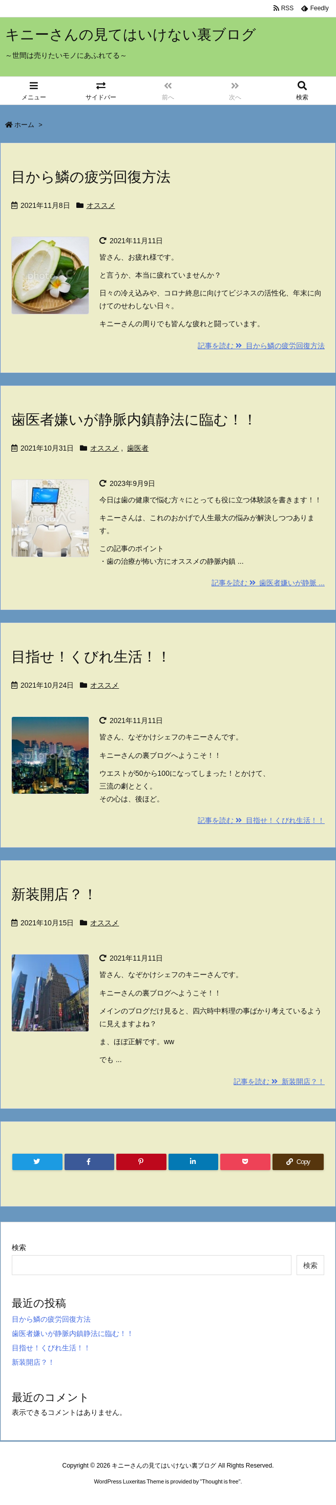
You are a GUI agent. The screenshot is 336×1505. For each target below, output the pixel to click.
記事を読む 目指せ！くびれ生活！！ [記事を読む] (261, 820)
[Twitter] (37, 1162)
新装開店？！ (54, 894)
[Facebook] (90, 1162)
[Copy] (298, 1162)
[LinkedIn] (194, 1162)
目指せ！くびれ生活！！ (91, 657)
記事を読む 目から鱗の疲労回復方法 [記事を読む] (261, 346)
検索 (19, 1247)
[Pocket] (245, 1162)
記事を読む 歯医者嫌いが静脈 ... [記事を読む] (268, 583)
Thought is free (220, 1481)
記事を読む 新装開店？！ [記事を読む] (279, 1081)
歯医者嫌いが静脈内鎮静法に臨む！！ (134, 420)
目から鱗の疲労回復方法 (91, 177)
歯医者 (138, 448)
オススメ (101, 205)
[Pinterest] (141, 1162)
